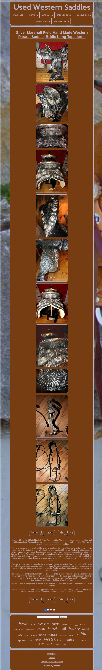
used (40, 628)
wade (26, 635)
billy (30, 640)
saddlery (62, 635)
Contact (52, 658)
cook (64, 644)
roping (42, 634)
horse (23, 623)
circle (55, 624)
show (41, 643)
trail (62, 628)
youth (19, 635)
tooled (70, 639)
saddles (50, 644)
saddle (81, 633)
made (76, 625)
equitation (22, 640)
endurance (30, 630)
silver (58, 644)
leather (74, 629)
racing (64, 625)
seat (32, 624)
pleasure (43, 624)
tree (71, 625)
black (82, 624)
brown (34, 635)
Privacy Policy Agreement (52, 662)
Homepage (52, 654)
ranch (38, 639)
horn (61, 641)
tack (85, 629)
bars (78, 641)
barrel (52, 629)
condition (18, 629)
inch (84, 640)
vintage (52, 634)
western (51, 639)
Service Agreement (52, 666)
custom (71, 635)
